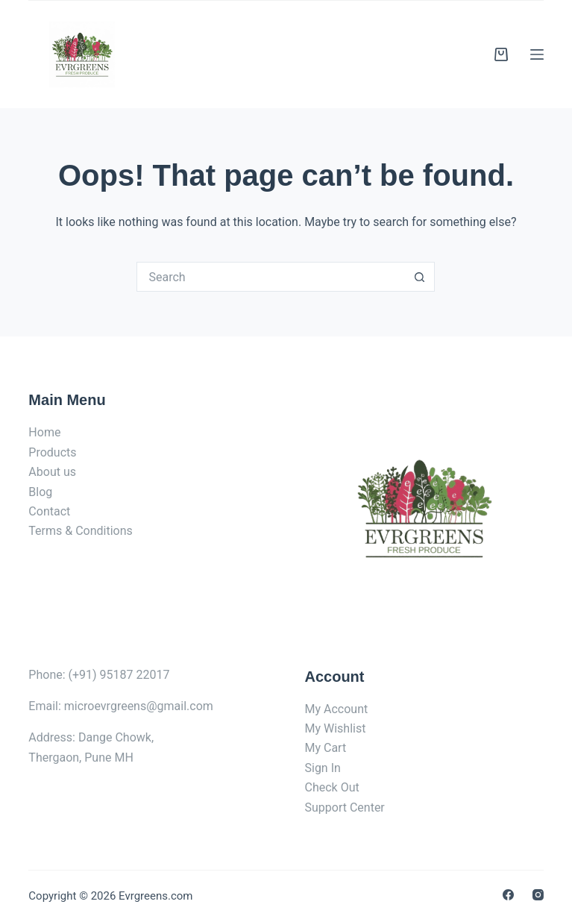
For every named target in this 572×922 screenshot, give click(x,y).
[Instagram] (538, 894)
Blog (40, 492)
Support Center (344, 807)
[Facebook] (508, 894)
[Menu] (537, 54)
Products (52, 452)
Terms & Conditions (80, 531)
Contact (49, 511)
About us (52, 472)
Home (44, 432)
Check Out (331, 787)
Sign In (322, 768)
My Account (336, 709)
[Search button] (420, 277)
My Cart (325, 748)
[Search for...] (270, 277)
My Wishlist (334, 728)
